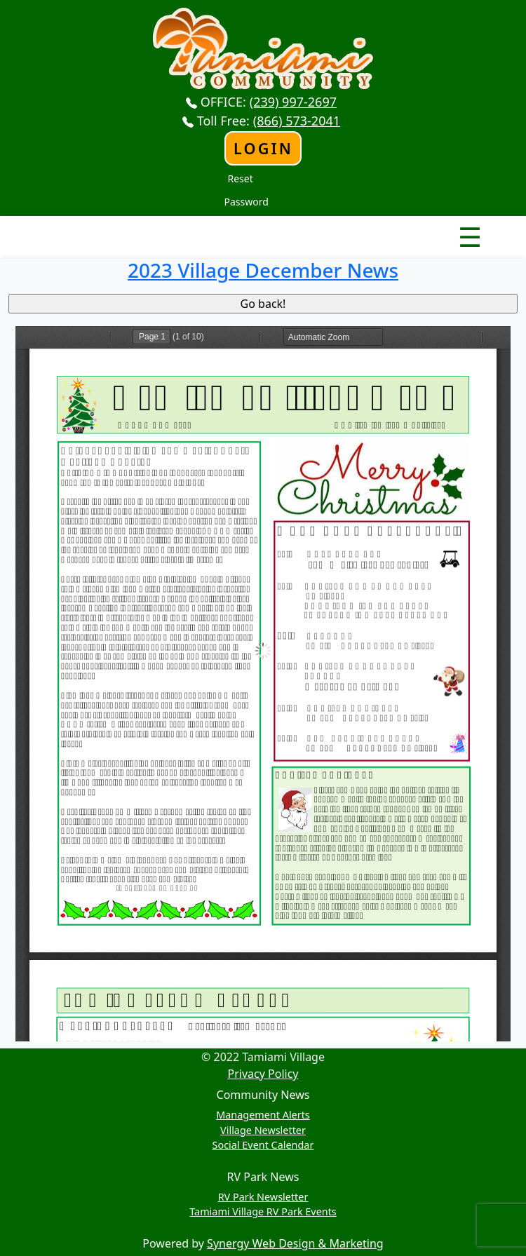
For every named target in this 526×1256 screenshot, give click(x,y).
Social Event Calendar (263, 1145)
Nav (420, 225)
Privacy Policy (263, 1073)
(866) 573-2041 (296, 120)
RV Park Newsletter (263, 1196)
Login (263, 148)
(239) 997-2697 (293, 101)
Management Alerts (263, 1114)
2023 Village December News (263, 270)
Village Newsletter (263, 1130)
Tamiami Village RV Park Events (263, 1211)
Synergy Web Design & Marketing (295, 1243)
